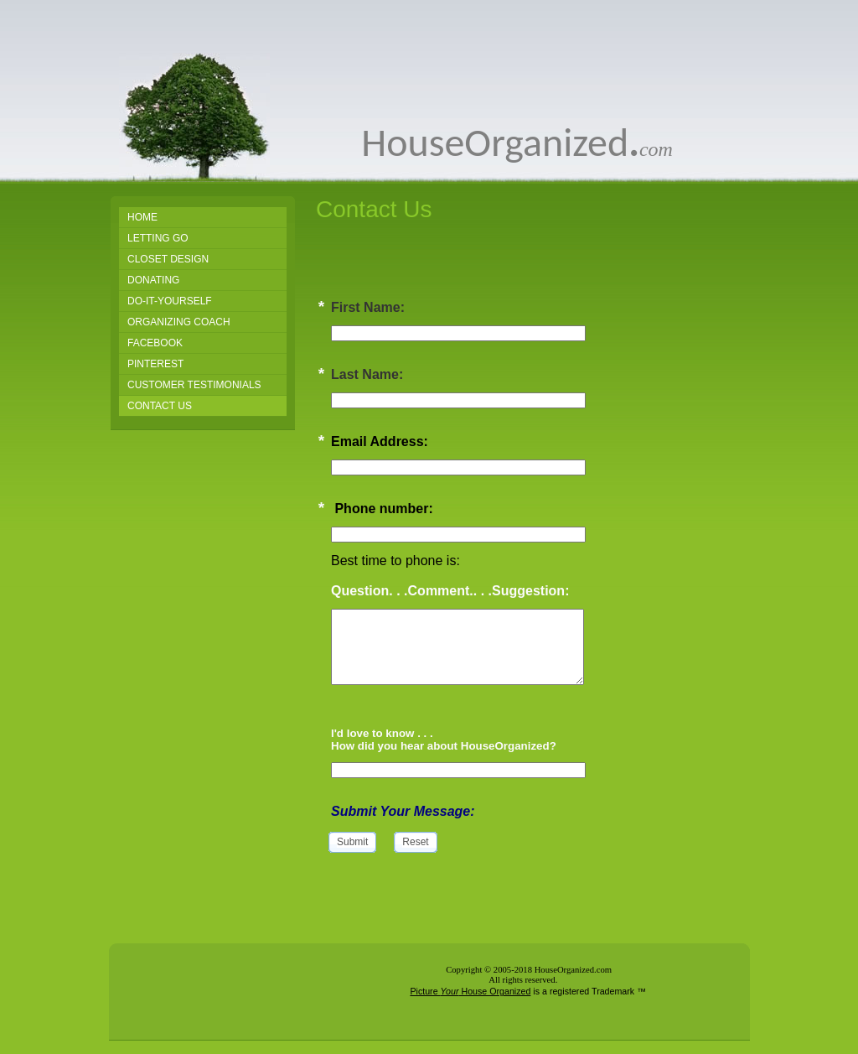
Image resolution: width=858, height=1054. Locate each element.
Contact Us (159, 406)
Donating (153, 280)
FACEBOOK (155, 343)
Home (142, 217)
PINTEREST (155, 364)
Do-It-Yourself (169, 301)
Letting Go (158, 238)
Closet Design (168, 259)
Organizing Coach (178, 322)
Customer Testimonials (194, 385)
